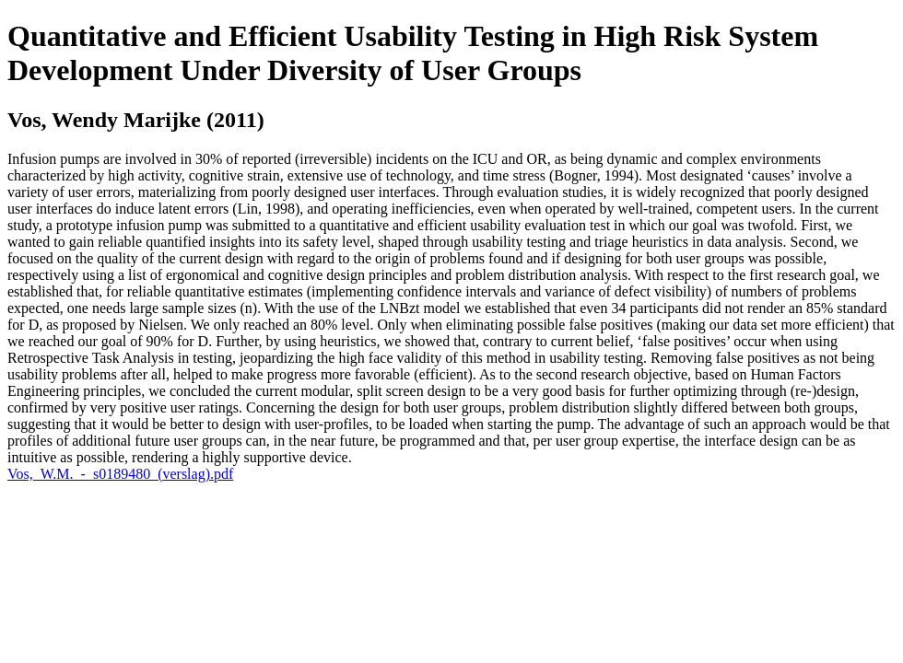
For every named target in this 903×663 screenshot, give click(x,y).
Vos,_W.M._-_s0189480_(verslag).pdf (120, 474)
